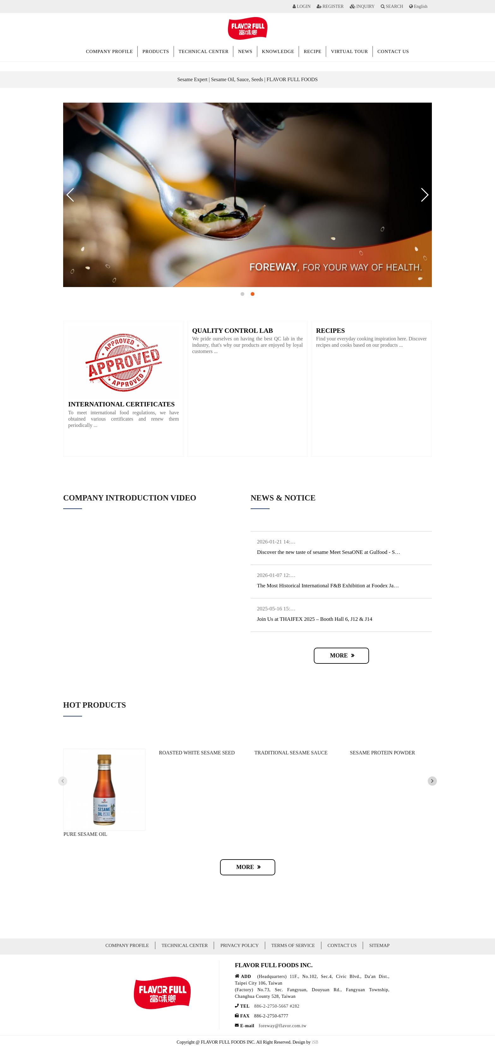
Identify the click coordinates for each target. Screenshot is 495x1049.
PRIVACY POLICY (239, 945)
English (420, 6)
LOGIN (304, 6)
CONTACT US (393, 51)
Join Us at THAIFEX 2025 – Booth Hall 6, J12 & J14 (314, 619)
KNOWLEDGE (278, 51)
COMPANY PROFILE (109, 51)
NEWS (245, 51)
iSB (315, 1042)
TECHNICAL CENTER (204, 51)
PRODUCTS (155, 51)
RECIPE (312, 51)
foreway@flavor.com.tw (283, 1025)
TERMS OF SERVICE (293, 945)
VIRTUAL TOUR (349, 51)
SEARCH (394, 6)
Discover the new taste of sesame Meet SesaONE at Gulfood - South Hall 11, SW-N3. (349, 552)
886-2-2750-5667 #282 (277, 1006)
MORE (339, 655)
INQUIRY (365, 6)
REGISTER (333, 6)
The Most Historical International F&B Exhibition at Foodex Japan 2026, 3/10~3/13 (347, 586)
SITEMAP (379, 945)
